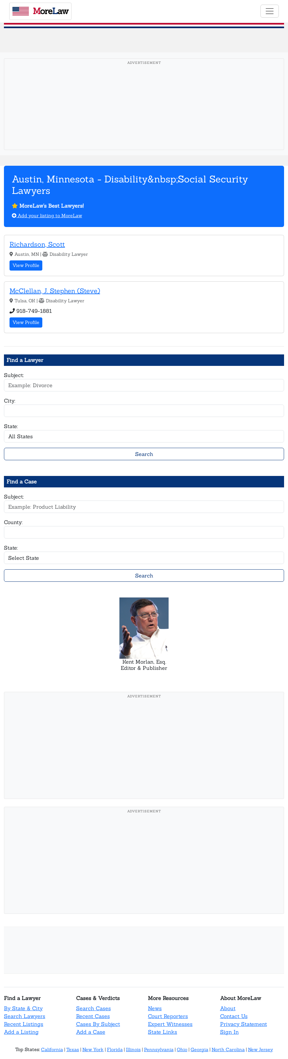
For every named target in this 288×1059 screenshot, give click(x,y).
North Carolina (228, 1049)
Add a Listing (21, 1032)
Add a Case (90, 1032)
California (52, 1049)
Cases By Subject (98, 1024)
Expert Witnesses (170, 1024)
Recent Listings (23, 1024)
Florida (115, 1049)
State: (11, 426)
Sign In (229, 1032)
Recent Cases (93, 1016)
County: (13, 522)
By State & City (23, 1008)
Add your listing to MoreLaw (47, 215)
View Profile (25, 265)
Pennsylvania (159, 1049)
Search (144, 454)
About (228, 1008)
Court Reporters (168, 1016)
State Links (162, 1032)
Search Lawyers (24, 1016)
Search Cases (93, 1008)
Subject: (14, 375)
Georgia (199, 1049)
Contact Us (234, 1016)
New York (93, 1049)
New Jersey (260, 1049)
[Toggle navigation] (269, 11)
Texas (72, 1049)
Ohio (182, 1049)
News (155, 1008)
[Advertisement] (144, 114)
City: (9, 400)
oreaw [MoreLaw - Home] (40, 11)
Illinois (133, 1049)
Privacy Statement (243, 1024)
